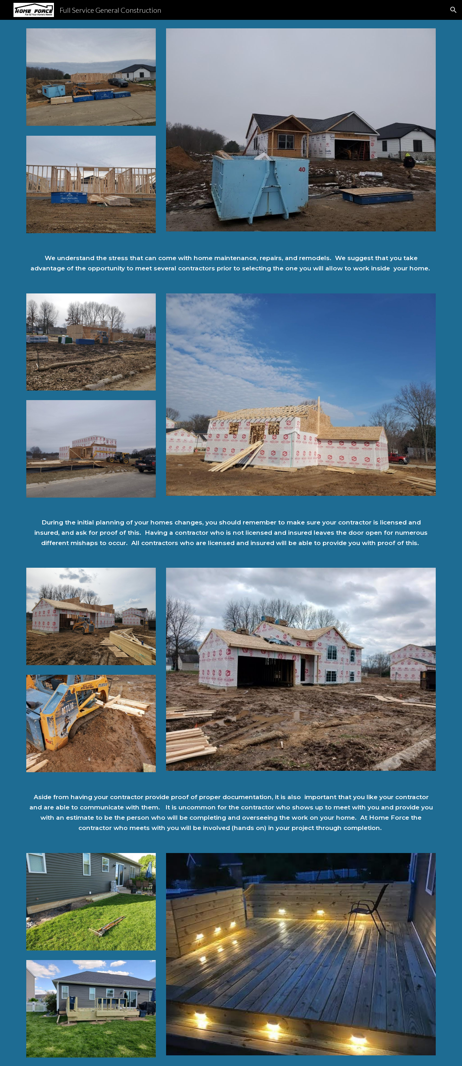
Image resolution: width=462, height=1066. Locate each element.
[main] (231, 263)
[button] (453, 9)
